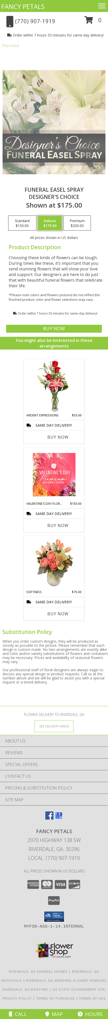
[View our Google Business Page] (59, 818)
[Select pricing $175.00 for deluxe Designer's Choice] (50, 223)
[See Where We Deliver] (54, 726)
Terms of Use (92, 998)
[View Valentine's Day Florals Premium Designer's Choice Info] (54, 474)
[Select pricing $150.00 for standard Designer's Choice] (22, 223)
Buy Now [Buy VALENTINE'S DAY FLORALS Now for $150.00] (58, 525)
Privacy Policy (17, 998)
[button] (93, 22)
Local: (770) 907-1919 (54, 858)
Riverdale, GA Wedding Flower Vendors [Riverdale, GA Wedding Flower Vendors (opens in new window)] (66, 980)
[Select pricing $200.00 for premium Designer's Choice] (77, 223)
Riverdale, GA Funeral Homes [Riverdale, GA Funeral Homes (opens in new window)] (38, 971)
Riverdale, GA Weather (25, 989)
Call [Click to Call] (18, 1014)
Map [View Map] (54, 1014)
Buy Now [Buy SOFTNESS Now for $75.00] (58, 614)
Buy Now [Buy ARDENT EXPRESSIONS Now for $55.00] (58, 437)
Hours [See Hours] (90, 1014)
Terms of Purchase (55, 998)
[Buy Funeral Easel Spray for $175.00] (54, 329)
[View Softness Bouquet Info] (54, 563)
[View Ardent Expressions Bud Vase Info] (54, 386)
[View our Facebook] (49, 818)
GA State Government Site (78, 989)
